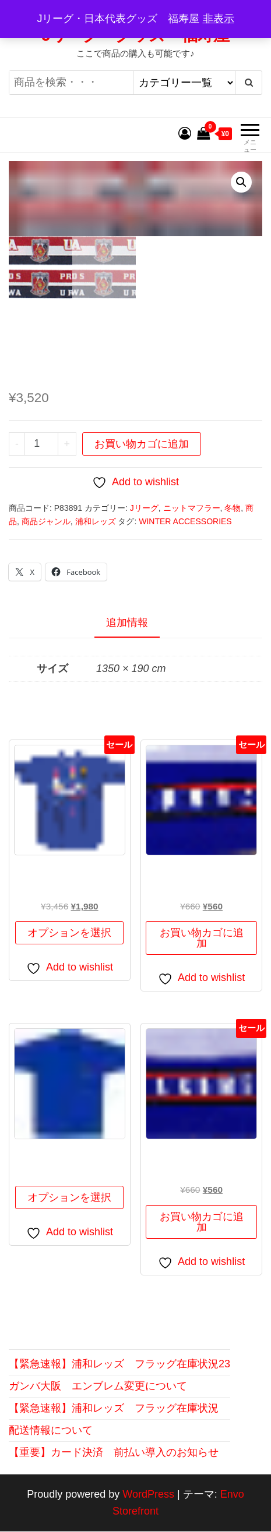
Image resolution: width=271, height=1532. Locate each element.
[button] (241, 182)
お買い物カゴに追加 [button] (202, 939)
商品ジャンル (46, 522)
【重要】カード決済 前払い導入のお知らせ (114, 1453)
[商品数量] (41, 444)
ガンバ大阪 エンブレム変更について (98, 1387)
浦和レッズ (95, 522)
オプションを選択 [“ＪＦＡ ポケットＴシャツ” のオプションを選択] (69, 1198)
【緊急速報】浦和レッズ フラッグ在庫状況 (114, 1408)
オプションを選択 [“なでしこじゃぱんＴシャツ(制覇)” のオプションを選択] (69, 934)
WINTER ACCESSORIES (185, 522)
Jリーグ (144, 509)
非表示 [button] (218, 18)
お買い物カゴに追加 (141, 444)
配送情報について (51, 1431)
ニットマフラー (191, 509)
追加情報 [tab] (127, 623)
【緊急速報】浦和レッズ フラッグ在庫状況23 (119, 1365)
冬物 (232, 509)
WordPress (148, 1495)
